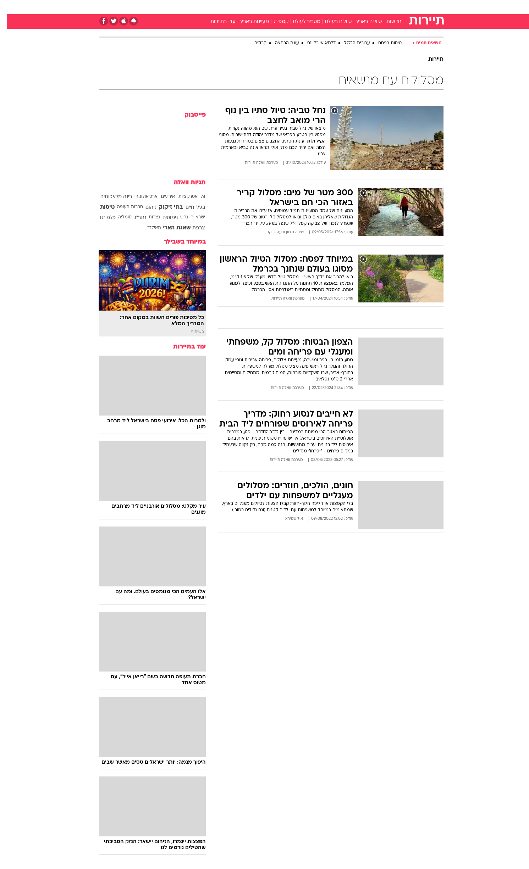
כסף (301, 7)
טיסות (100, 207)
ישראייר (191, 217)
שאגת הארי (170, 228)
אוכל (282, 7)
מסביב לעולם (300, 22)
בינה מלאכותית (109, 197)
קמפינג (274, 22)
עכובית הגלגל (350, 43)
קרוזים (254, 43)
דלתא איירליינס (315, 43)
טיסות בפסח (383, 43)
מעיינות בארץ (247, 22)
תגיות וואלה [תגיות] (183, 183)
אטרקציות (181, 197)
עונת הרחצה (280, 43)
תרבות (343, 7)
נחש (177, 217)
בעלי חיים (188, 207)
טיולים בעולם (331, 22)
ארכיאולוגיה (140, 197)
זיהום (144, 207)
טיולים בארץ (362, 22)
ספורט (366, 7)
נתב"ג (133, 218)
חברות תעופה (123, 207)
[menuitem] (386, 7)
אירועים (161, 197)
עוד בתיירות (216, 22)
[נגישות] (9, 7)
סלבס (320, 7)
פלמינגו (101, 218)
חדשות (390, 7)
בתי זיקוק (164, 207)
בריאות (260, 7)
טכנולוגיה (209, 7)
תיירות (236, 7)
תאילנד (147, 228)
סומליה (118, 217)
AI (196, 197)
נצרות (147, 217)
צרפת (192, 228)
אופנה (184, 7)
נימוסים (163, 218)
